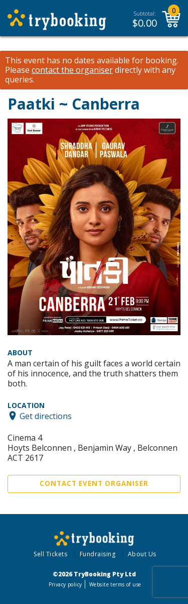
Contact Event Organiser (94, 483)
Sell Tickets (50, 554)
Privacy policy (65, 584)
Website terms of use (115, 584)
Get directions (46, 415)
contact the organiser (72, 70)
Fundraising (98, 554)
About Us (142, 554)
